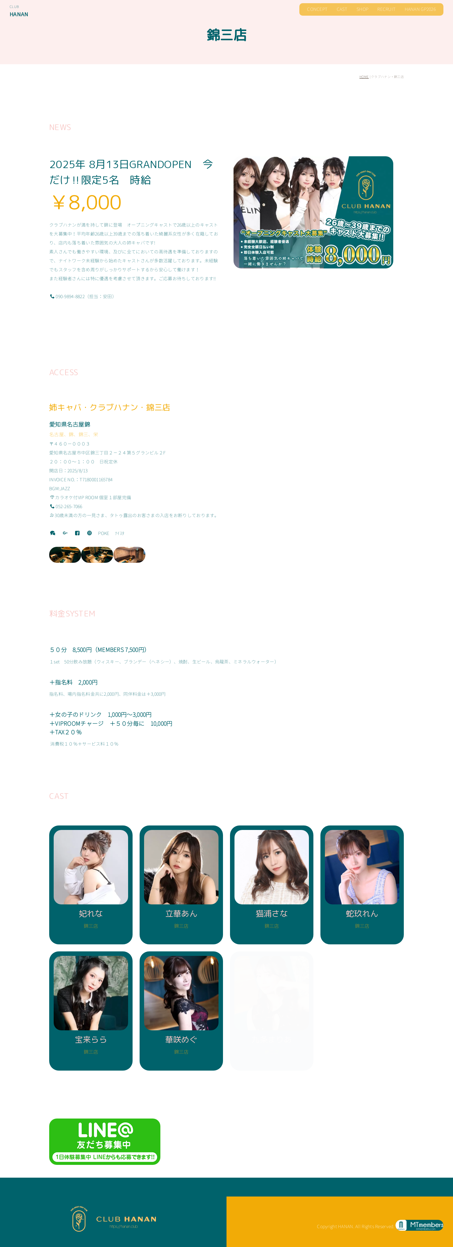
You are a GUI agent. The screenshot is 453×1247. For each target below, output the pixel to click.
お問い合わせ (427, 1187)
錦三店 (226, 35)
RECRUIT (386, 9)
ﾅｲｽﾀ (119, 533)
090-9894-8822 (67, 296)
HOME (364, 76)
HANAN (19, 14)
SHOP (362, 9)
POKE (103, 533)
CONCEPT (317, 9)
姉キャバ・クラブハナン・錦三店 (109, 407)
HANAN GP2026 (420, 9)
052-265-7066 (66, 506)
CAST (342, 9)
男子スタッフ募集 (386, 1187)
